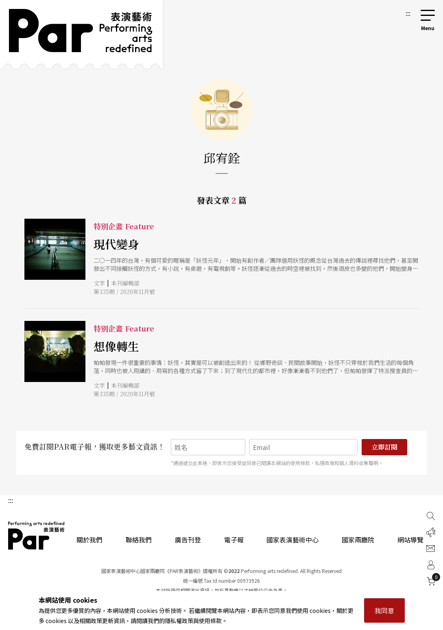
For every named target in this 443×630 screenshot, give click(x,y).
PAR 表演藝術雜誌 (36, 535)
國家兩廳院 (358, 539)
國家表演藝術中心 (292, 539)
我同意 (384, 610)
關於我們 (89, 539)
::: (408, 13)
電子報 (234, 539)
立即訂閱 (384, 447)
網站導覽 (410, 539)
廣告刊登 (188, 539)
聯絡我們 (139, 539)
